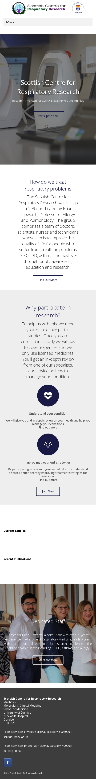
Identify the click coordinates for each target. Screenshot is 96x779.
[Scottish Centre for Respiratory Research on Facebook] (7, 762)
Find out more (48, 427)
